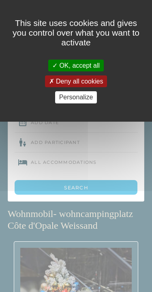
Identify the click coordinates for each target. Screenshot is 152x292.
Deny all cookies (76, 81)
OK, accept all (76, 65)
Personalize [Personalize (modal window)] (76, 97)
